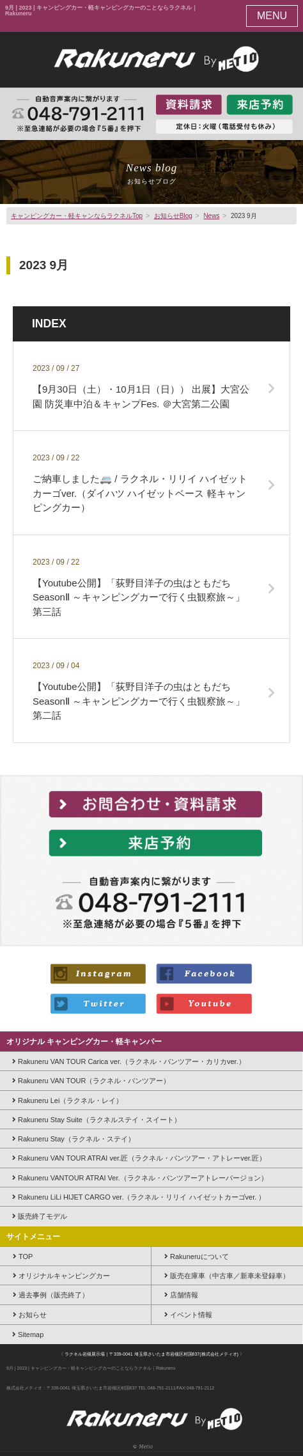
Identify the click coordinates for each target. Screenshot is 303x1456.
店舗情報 (181, 1295)
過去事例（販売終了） (51, 1295)
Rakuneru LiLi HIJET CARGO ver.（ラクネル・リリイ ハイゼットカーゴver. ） (138, 1197)
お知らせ (30, 1315)
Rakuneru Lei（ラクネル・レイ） (67, 1100)
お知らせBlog (173, 215)
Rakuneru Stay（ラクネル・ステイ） (73, 1139)
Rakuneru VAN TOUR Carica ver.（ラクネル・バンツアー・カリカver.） (128, 1061)
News (211, 215)
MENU (272, 15)
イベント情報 (188, 1315)
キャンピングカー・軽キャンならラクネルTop (77, 215)
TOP (23, 1256)
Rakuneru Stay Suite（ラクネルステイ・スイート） (96, 1119)
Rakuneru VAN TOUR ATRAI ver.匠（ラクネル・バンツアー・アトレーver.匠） (139, 1158)
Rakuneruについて (196, 1256)
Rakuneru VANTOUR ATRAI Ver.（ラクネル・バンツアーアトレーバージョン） (140, 1178)
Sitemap (27, 1334)
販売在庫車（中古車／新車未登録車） (227, 1276)
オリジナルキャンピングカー (61, 1276)
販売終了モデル (39, 1216)
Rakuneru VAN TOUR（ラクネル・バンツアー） (91, 1080)
